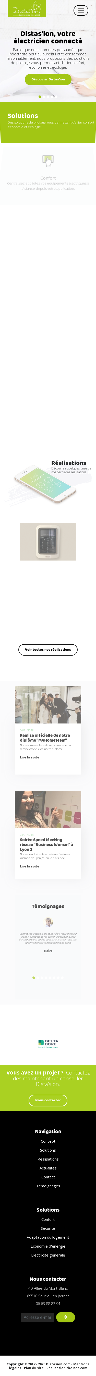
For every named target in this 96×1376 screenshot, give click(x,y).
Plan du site (34, 1368)
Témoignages (48, 906)
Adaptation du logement (48, 1237)
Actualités (48, 1167)
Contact (48, 1176)
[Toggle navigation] (81, 10)
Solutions (48, 1150)
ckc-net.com (76, 1368)
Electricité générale (48, 1255)
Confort (48, 1219)
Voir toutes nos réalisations (48, 650)
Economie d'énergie (48, 1246)
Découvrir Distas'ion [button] (48, 79)
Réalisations (48, 1159)
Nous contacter (48, 1100)
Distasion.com (58, 1364)
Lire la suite (29, 758)
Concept (48, 1141)
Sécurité (48, 1228)
